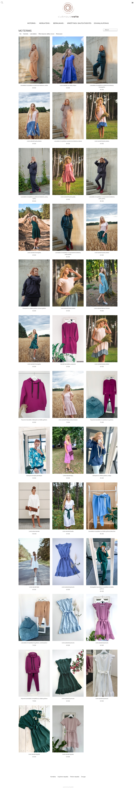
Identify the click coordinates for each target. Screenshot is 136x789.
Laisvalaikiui (33, 34)
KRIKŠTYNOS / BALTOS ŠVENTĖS (79, 23)
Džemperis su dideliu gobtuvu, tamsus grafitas (34, 308)
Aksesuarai (59, 34)
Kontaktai (53, 776)
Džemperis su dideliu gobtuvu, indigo (102, 475)
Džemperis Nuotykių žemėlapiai (34, 475)
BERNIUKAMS (59, 23)
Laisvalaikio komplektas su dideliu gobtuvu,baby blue (101, 531)
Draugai (83, 776)
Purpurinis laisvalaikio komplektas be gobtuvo (101, 419)
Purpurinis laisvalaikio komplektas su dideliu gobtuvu (34, 698)
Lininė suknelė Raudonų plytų (68, 197)
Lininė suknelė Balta (34, 587)
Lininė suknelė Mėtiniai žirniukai (102, 308)
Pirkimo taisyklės (74, 776)
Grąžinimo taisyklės (63, 776)
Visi (20, 34)
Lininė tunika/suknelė (34, 531)
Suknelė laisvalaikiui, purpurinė (68, 364)
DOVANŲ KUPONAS (101, 23)
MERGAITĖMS (45, 23)
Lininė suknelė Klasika (68, 531)
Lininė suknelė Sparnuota (68, 587)
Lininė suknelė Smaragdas (34, 364)
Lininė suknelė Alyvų (68, 475)
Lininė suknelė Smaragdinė (34, 252)
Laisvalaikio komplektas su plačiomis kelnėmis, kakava (68, 141)
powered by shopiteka (68, 787)
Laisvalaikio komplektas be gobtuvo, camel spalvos (34, 642)
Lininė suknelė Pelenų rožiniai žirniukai (68, 419)
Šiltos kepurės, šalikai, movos (46, 34)
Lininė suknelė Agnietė (34, 754)
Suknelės (25, 34)
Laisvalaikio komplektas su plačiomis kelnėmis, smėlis (34, 85)
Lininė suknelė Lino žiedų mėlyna (68, 85)
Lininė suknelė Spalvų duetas (34, 141)
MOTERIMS (32, 23)
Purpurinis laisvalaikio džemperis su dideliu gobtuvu (34, 419)
